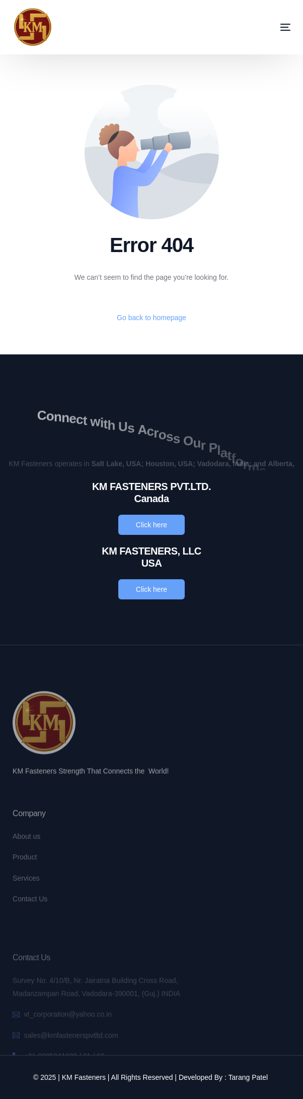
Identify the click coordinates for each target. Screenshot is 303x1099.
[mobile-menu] (270, 27)
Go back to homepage (151, 318)
